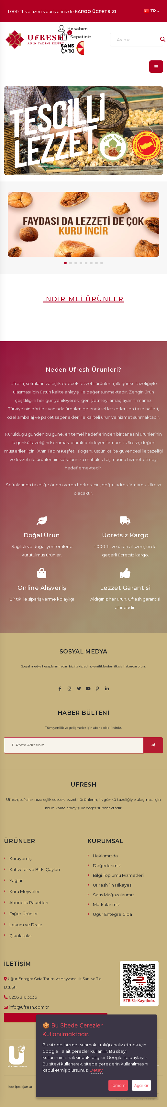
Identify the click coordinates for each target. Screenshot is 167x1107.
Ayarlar (141, 1085)
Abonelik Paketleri (28, 902)
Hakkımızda (105, 855)
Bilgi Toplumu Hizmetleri (118, 875)
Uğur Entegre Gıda (112, 914)
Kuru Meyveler (24, 891)
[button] (65, 263)
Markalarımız (106, 904)
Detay (96, 1070)
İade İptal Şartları (20, 1086)
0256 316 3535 (23, 997)
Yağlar (16, 880)
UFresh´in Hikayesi (112, 885)
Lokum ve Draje (25, 924)
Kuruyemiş (20, 858)
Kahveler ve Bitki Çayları (34, 869)
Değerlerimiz (107, 865)
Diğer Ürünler (23, 913)
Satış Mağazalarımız (113, 894)
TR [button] (151, 11)
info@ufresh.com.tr (29, 1007)
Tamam (118, 1085)
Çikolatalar (20, 935)
